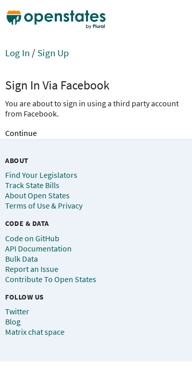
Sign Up (53, 53)
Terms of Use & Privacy (43, 205)
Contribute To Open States (50, 279)
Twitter (17, 311)
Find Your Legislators (41, 175)
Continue (21, 133)
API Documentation (38, 248)
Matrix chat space (35, 332)
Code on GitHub (32, 238)
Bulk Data (21, 259)
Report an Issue (31, 269)
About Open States (37, 195)
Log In (17, 53)
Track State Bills (32, 185)
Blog (12, 321)
